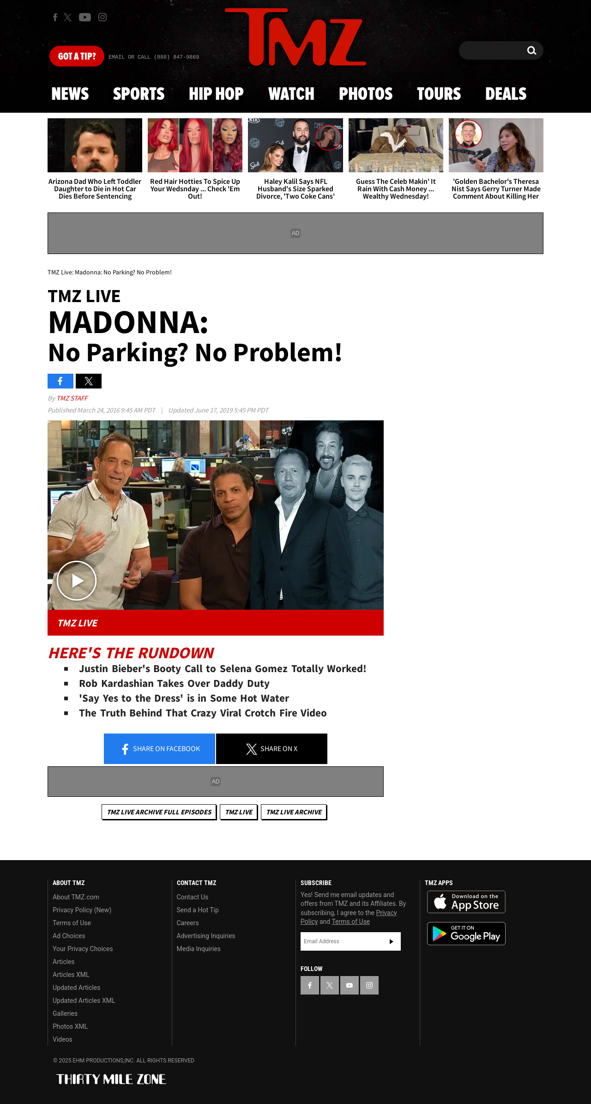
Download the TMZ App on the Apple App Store (466, 902)
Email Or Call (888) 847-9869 (154, 57)
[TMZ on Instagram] (102, 17)
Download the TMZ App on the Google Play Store (466, 934)
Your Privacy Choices (83, 948)
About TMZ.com (76, 897)
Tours (439, 95)
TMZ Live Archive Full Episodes (159, 811)
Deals (505, 95)
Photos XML (70, 1026)
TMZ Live (238, 811)
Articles (64, 961)
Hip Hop (216, 95)
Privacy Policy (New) (82, 910)
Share (160, 749)
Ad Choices (69, 936)
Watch (291, 95)
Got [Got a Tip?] (77, 57)
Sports (138, 95)
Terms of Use (72, 923)
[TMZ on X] (69, 17)
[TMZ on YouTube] (349, 985)
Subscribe (391, 941)
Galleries (65, 1013)
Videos (62, 1039)
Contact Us (193, 897)
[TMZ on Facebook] (55, 17)
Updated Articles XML (84, 1000)
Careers (188, 923)
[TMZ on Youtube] (85, 17)
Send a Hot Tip (198, 910)
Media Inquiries (199, 948)
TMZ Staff (71, 398)
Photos (365, 95)
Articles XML (71, 974)
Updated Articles (76, 987)
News (70, 95)
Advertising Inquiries (206, 936)
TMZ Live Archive (293, 811)
